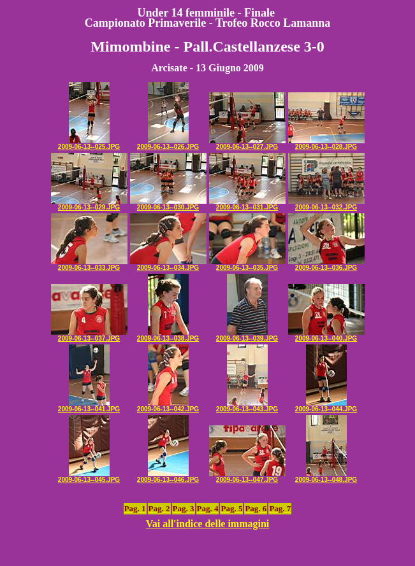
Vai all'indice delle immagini (208, 523)
